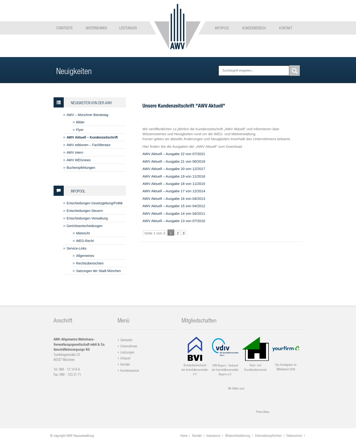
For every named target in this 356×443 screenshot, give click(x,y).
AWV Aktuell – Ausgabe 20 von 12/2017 (173, 169)
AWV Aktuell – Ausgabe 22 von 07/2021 (173, 154)
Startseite (64, 28)
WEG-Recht (85, 241)
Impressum (213, 436)
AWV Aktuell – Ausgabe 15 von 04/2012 (173, 206)
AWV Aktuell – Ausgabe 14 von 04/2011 (173, 213)
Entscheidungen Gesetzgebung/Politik (95, 203)
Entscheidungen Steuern (85, 211)
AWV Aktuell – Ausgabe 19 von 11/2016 (173, 176)
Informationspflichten (268, 436)
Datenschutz (294, 436)
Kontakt (285, 28)
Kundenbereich (254, 28)
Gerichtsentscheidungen (84, 226)
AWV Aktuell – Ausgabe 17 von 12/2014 (173, 191)
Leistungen (128, 28)
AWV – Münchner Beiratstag (87, 115)
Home (183, 436)
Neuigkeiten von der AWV (83, 102)
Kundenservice (129, 370)
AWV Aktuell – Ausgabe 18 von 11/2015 (173, 184)
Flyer (79, 130)
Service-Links (77, 248)
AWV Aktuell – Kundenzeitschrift (92, 137)
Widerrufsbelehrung (237, 436)
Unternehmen (96, 28)
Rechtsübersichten (90, 263)
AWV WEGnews (79, 160)
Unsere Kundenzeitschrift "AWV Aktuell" (183, 106)
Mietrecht (83, 233)
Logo (177, 26)
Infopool (222, 28)
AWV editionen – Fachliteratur (88, 145)
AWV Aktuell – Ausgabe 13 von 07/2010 (173, 221)
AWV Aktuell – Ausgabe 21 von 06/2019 (173, 161)
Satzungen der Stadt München (98, 271)
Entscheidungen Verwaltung (87, 218)
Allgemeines (85, 256)
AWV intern (75, 152)
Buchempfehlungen (81, 168)
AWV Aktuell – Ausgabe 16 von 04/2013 (173, 199)
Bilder (80, 122)
